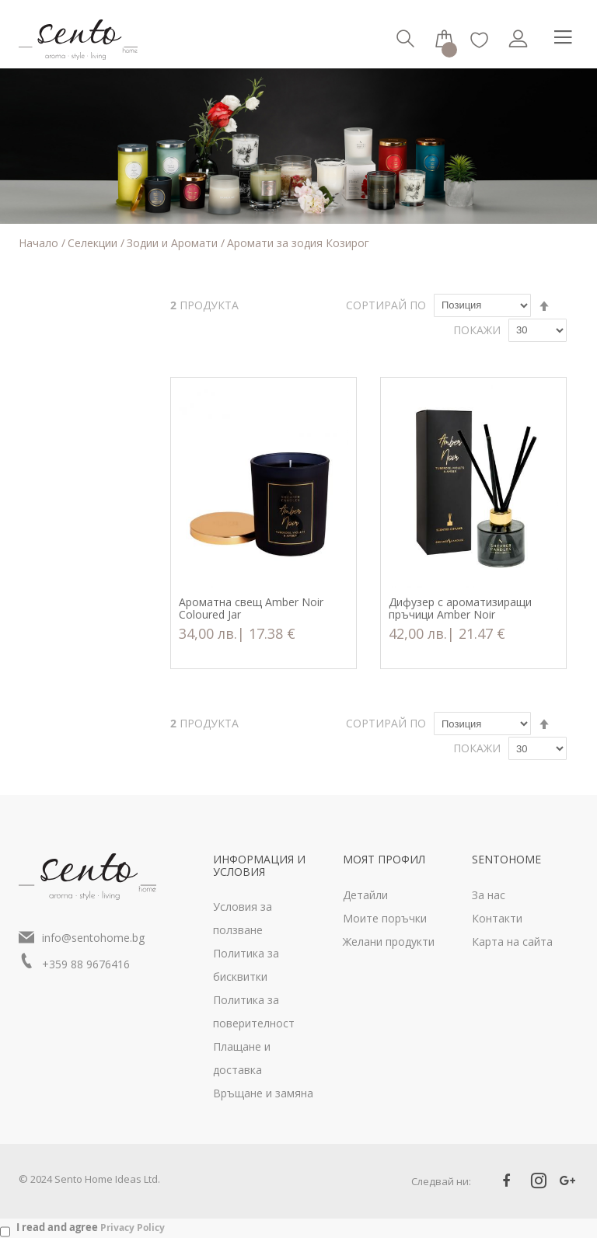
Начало (40, 242)
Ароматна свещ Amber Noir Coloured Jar (251, 608)
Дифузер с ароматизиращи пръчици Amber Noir (460, 608)
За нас (488, 895)
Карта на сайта (512, 941)
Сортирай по (386, 305)
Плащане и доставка (242, 1058)
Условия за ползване (242, 918)
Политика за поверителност (254, 1011)
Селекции (94, 242)
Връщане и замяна (263, 1093)
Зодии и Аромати (174, 242)
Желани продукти (389, 941)
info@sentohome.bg (93, 937)
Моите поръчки (385, 918)
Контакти (497, 918)
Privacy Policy (132, 1227)
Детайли (365, 895)
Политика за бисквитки (246, 965)
